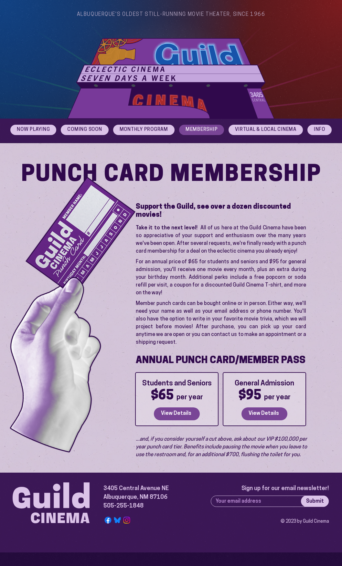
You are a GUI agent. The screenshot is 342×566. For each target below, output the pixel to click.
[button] (319, 130)
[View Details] (177, 413)
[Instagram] (126, 520)
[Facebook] (107, 520)
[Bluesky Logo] (117, 520)
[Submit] (315, 501)
